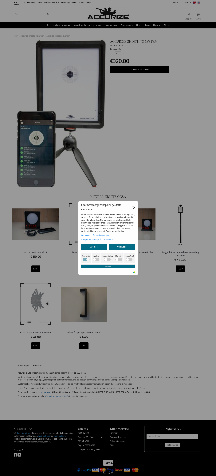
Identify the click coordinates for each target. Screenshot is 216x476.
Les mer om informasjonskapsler (95, 235)
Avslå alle (94, 247)
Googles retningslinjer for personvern (97, 239)
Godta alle (121, 247)
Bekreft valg (108, 266)
